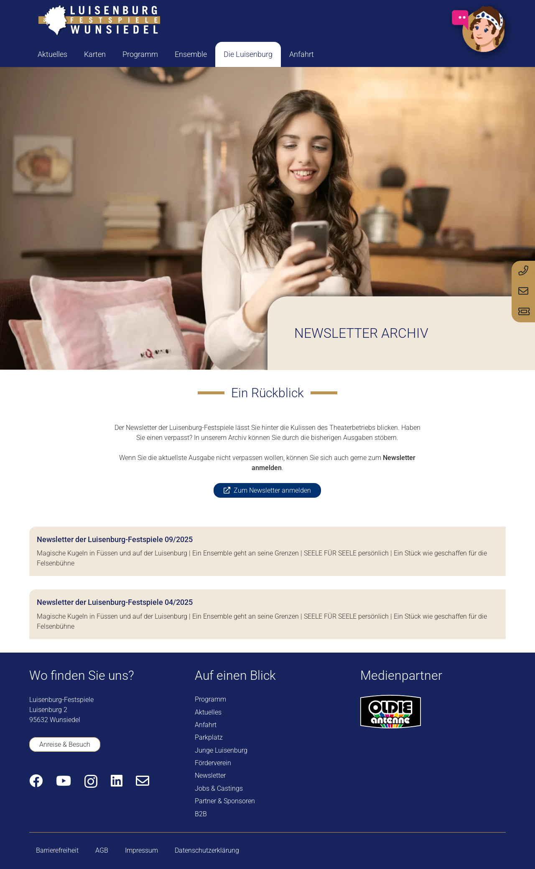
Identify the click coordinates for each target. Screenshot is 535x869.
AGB (101, 850)
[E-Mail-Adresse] (142, 780)
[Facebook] (36, 780)
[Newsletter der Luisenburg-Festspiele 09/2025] (267, 551)
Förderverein (213, 763)
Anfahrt (206, 725)
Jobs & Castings (219, 788)
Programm (210, 699)
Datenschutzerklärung (207, 850)
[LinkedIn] (116, 780)
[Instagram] (90, 781)
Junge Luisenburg (221, 750)
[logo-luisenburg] (99, 21)
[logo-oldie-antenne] (390, 711)
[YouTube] (63, 780)
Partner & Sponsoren (225, 801)
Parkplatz (209, 737)
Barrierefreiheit (57, 850)
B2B (201, 814)
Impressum (141, 850)
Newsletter (210, 775)
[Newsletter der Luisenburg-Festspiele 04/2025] (267, 614)
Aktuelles (208, 712)
